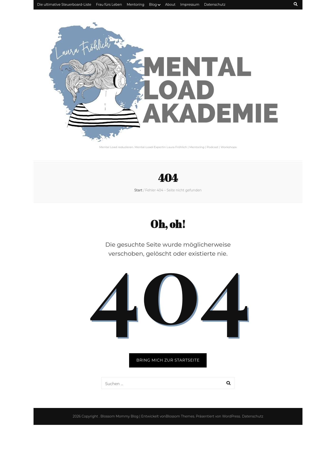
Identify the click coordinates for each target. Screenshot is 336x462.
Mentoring (135, 4)
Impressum (189, 4)
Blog (153, 4)
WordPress (231, 416)
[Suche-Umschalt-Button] (295, 4)
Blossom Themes (180, 416)
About (170, 4)
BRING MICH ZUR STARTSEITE (168, 360)
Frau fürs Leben (109, 4)
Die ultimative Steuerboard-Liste (64, 4)
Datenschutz (214, 4)
